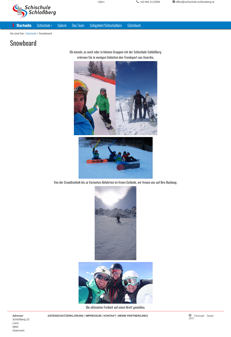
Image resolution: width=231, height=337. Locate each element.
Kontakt (110, 315)
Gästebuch (134, 25)
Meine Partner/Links (133, 315)
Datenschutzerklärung (66, 315)
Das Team (78, 25)
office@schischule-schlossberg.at (195, 1)
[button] (44, 25)
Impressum (94, 315)
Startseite (23, 25)
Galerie (62, 25)
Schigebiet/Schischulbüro (106, 25)
